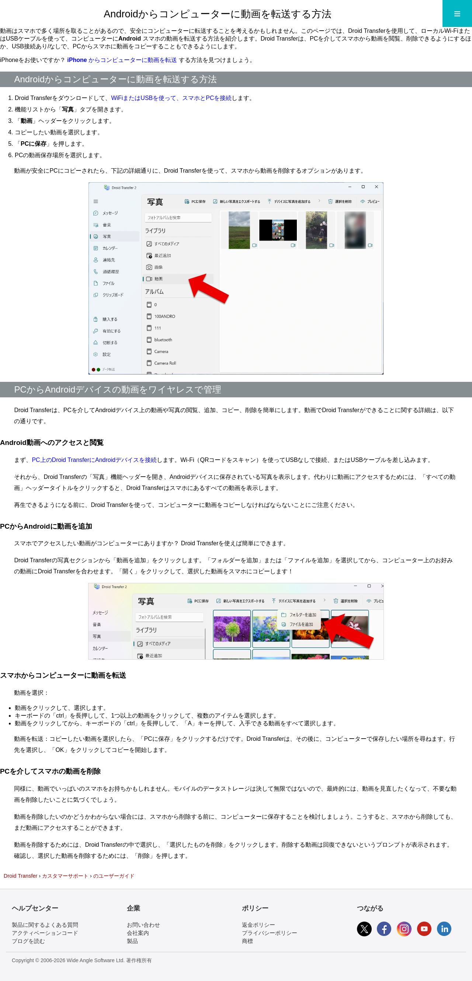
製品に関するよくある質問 (45, 925)
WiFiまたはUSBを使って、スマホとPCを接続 (171, 98)
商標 (247, 941)
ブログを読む (28, 941)
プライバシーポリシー (269, 933)
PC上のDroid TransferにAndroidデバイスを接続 (94, 460)
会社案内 (138, 933)
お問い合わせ (143, 925)
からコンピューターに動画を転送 (122, 60)
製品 (132, 941)
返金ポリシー (258, 925)
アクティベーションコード (45, 933)
